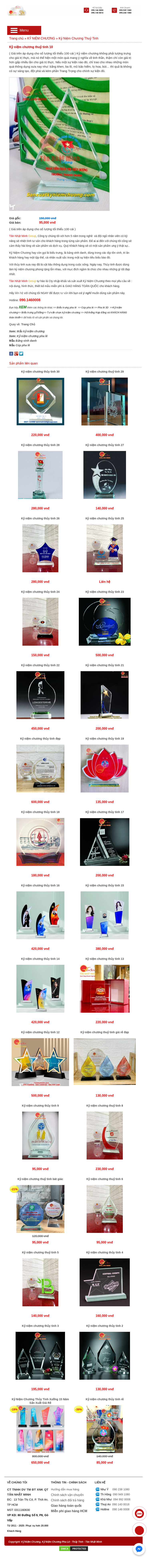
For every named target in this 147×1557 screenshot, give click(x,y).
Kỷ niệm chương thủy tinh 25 (104, 518)
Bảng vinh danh (26, 340)
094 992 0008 (121, 1499)
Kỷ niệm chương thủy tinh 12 (40, 1032)
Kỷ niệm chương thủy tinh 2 (104, 1325)
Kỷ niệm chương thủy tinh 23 (104, 591)
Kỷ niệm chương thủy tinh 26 (40, 518)
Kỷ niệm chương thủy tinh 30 (40, 371)
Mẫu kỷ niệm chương (31, 331)
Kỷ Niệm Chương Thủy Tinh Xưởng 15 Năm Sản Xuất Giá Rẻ (40, 1401)
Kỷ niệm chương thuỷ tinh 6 (104, 1179)
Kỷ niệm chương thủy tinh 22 (40, 665)
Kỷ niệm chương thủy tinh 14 (40, 958)
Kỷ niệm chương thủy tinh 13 (104, 958)
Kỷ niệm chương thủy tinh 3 (40, 1325)
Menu (24, 30)
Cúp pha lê (23, 345)
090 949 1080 (121, 1494)
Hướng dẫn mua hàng (65, 1489)
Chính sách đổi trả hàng (67, 1500)
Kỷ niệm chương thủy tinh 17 (104, 812)
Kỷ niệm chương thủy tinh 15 (104, 885)
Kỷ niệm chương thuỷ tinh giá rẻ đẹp (105, 1032)
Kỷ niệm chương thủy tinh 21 (104, 665)
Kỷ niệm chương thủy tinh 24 (40, 591)
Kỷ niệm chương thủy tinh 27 (104, 445)
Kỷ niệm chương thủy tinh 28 (40, 445)
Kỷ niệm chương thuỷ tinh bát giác (40, 1179)
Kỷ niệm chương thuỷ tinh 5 (40, 1252)
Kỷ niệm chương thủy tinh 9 (40, 1105)
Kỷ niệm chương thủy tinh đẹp (40, 738)
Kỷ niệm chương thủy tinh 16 (40, 885)
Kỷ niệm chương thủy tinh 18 (40, 812)
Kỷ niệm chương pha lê (32, 336)
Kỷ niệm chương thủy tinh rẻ (105, 1399)
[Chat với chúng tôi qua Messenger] (139, 1549)
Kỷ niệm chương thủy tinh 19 (104, 738)
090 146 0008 (121, 1509)
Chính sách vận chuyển (67, 1495)
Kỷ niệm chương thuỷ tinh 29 (105, 371)
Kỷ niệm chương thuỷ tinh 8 (104, 1105)
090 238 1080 (121, 1489)
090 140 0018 (120, 1504)
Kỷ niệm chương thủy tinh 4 (104, 1252)
